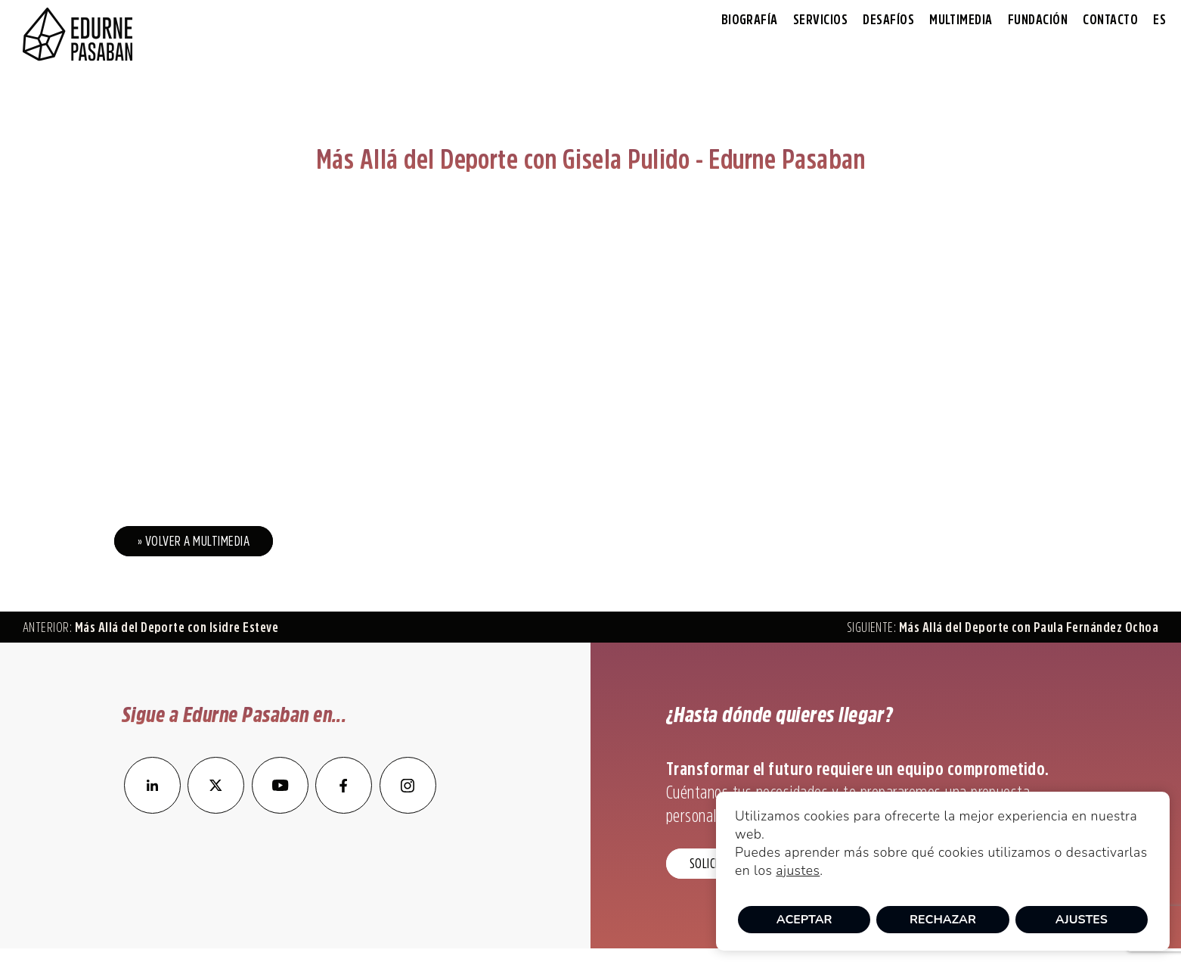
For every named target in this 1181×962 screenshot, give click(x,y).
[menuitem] (1159, 20)
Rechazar (943, 919)
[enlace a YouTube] (281, 809)
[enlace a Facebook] (343, 809)
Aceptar (804, 919)
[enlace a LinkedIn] (152, 809)
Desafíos (888, 19)
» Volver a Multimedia (194, 541)
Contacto (1110, 19)
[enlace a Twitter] (216, 809)
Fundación (1038, 19)
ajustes (798, 870)
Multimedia (961, 19)
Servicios (820, 19)
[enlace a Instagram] (408, 809)
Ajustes (1081, 919)
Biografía (749, 19)
